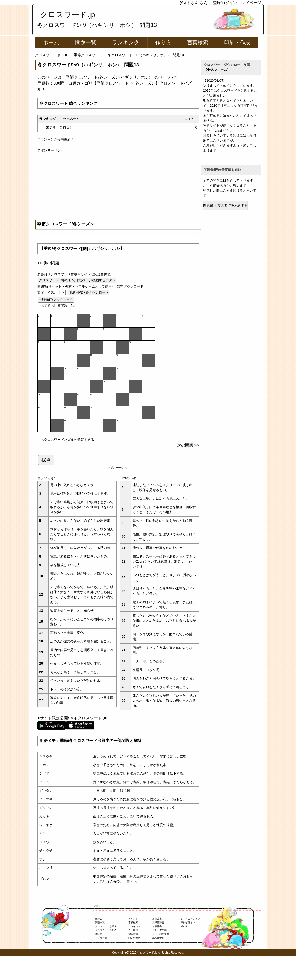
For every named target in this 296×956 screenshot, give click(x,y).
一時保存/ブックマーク (56, 299)
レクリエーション (190, 918)
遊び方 (184, 926)
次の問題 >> (188, 445)
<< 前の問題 (48, 263)
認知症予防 (158, 937)
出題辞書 (157, 918)
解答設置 (133, 934)
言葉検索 (197, 42)
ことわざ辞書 (159, 930)
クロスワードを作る (106, 930)
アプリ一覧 (101, 937)
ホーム (51, 42)
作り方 (163, 42)
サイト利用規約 (160, 934)
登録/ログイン (225, 3)
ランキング (125, 42)
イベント (133, 918)
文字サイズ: (46, 292)
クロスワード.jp (67, 14)
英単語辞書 (158, 922)
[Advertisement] (118, 186)
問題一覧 (85, 42)
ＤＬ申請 (133, 930)
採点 (46, 460)
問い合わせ (134, 937)
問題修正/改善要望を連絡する (225, 205)
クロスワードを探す (106, 926)
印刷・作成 (237, 42)
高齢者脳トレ (188, 922)
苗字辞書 (157, 926)
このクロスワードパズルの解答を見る (65, 440)
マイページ (251, 3)
